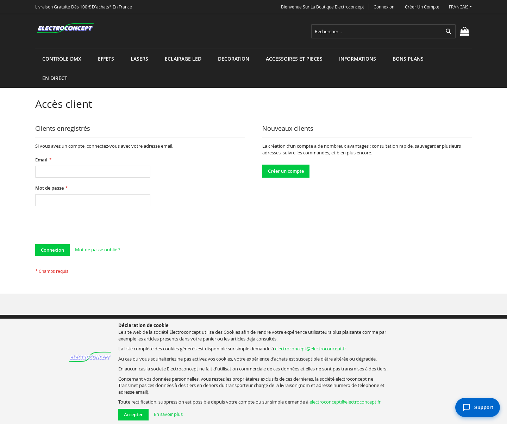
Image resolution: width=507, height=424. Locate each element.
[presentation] (88, 227)
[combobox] (383, 31)
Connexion (384, 7)
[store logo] (65, 28)
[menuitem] (61, 59)
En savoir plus (168, 414)
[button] (460, 7)
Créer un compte (422, 7)
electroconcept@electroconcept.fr (310, 348)
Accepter (133, 414)
